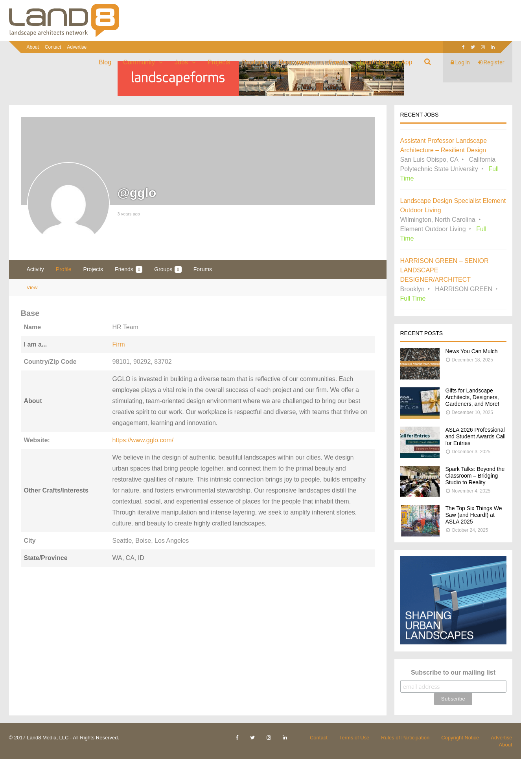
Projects (219, 62)
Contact (53, 47)
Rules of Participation (405, 738)
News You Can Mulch (472, 351)
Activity (35, 269)
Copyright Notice (460, 738)
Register (491, 62)
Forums (202, 269)
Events (338, 62)
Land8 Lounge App (385, 62)
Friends (128, 269)
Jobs (181, 62)
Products (254, 62)
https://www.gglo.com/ (143, 440)
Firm (118, 344)
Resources (294, 62)
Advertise (77, 47)
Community (139, 62)
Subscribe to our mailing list (453, 672)
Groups (167, 269)
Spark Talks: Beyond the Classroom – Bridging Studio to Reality (475, 475)
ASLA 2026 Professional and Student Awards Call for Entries (476, 436)
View (32, 287)
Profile (64, 269)
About (33, 47)
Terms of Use (354, 738)
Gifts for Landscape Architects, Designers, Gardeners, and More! (472, 397)
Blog (105, 62)
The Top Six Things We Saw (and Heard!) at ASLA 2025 (474, 515)
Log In (460, 62)
